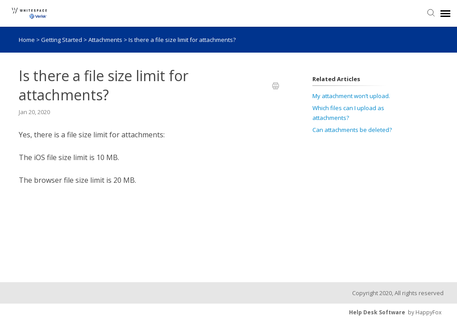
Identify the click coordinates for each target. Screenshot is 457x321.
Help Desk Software (377, 312)
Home (27, 40)
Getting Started (62, 40)
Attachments (106, 40)
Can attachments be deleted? (352, 130)
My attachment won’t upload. (351, 96)
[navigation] (445, 13)
